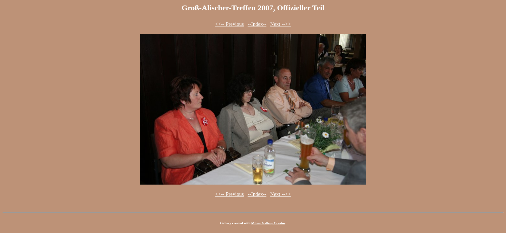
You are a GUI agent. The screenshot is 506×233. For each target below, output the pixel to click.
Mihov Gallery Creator (268, 223)
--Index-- (257, 24)
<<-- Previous (229, 24)
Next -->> (280, 24)
